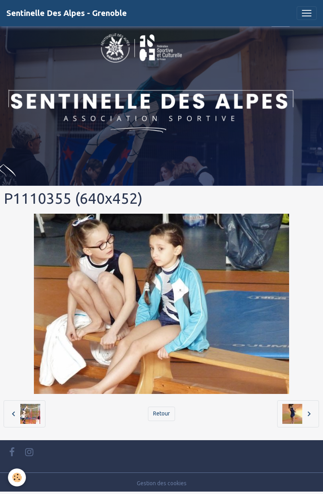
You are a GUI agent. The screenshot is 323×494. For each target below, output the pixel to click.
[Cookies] (17, 477)
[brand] (66, 13)
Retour (161, 413)
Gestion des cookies (162, 483)
